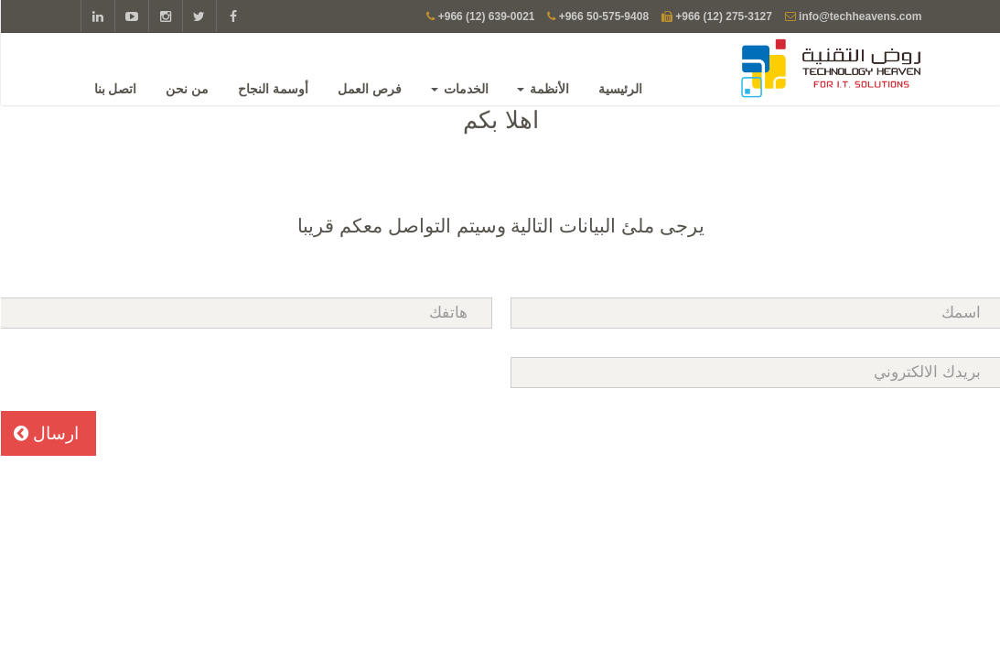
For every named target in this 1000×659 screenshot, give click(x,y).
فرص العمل (370, 88)
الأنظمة (544, 88)
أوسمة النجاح (274, 88)
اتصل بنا (116, 88)
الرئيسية (621, 88)
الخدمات (460, 88)
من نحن (188, 88)
